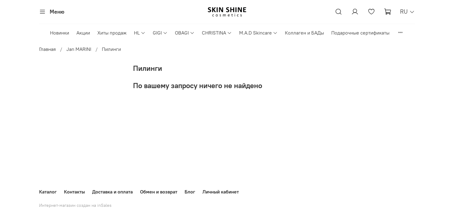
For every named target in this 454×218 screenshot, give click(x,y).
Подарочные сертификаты (360, 33)
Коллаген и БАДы (304, 33)
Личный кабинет (220, 192)
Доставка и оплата (112, 192)
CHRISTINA (217, 33)
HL (139, 33)
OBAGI (185, 33)
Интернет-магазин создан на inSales (75, 205)
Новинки (59, 33)
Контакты (74, 192)
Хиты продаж (112, 33)
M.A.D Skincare (258, 33)
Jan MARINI (78, 49)
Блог (190, 192)
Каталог (48, 192)
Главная (47, 49)
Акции (83, 33)
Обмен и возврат (158, 192)
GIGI (160, 33)
